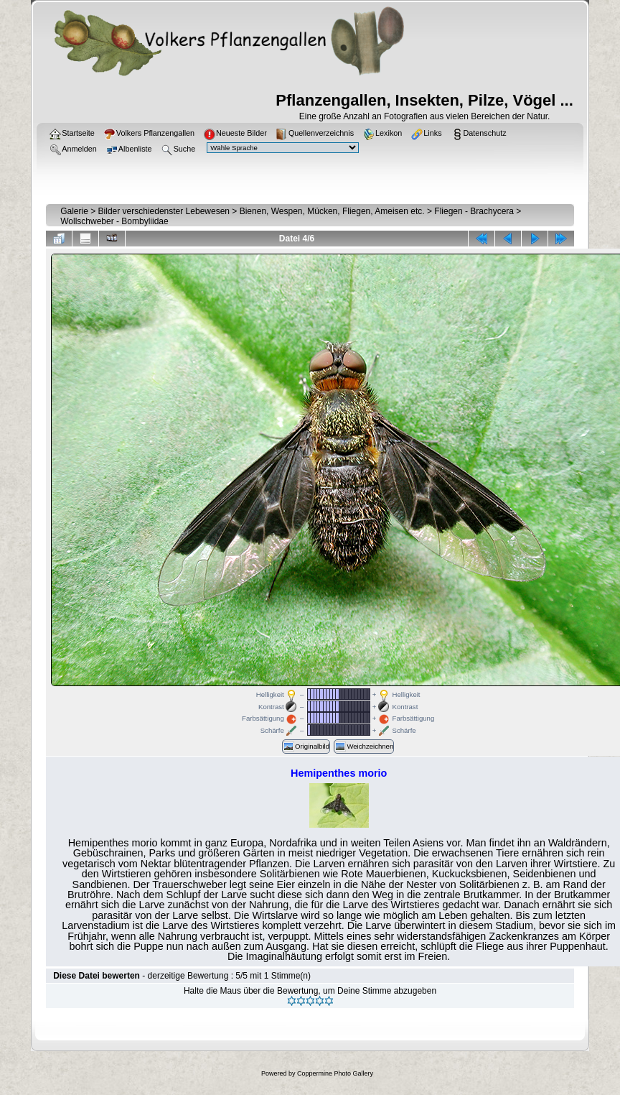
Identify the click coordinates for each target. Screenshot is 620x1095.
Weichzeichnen (363, 746)
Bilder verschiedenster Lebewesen (164, 211)
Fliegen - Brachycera (474, 211)
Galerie (74, 211)
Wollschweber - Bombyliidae (114, 221)
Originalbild (306, 746)
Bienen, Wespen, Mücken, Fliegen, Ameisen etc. (332, 211)
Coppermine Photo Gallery (335, 1073)
